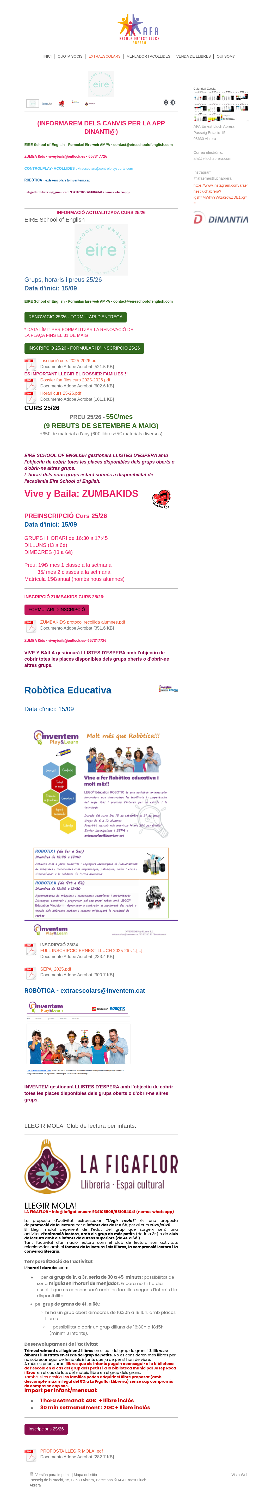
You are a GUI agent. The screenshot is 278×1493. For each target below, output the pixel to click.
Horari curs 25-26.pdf (61, 393)
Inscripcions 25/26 (46, 1429)
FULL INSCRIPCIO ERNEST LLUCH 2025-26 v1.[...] (91, 950)
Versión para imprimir (51, 1475)
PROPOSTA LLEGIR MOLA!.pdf (71, 1451)
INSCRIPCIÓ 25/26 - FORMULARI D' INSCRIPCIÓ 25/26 (84, 348)
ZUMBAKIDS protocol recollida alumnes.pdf (82, 622)
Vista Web (239, 1475)
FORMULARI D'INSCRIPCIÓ (57, 609)
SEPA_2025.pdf (55, 969)
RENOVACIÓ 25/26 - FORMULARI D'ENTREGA (76, 316)
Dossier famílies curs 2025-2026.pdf (75, 379)
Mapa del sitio (85, 1475)
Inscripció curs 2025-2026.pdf (69, 360)
